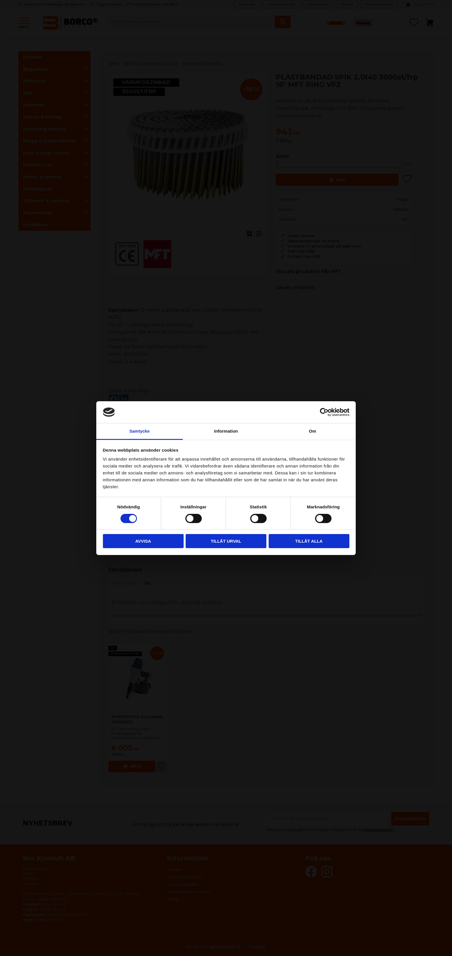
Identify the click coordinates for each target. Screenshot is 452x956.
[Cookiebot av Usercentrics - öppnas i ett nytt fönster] (324, 412)
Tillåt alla (309, 541)
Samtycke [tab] (139, 431)
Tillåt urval (226, 541)
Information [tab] (226, 431)
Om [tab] (312, 431)
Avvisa (143, 541)
